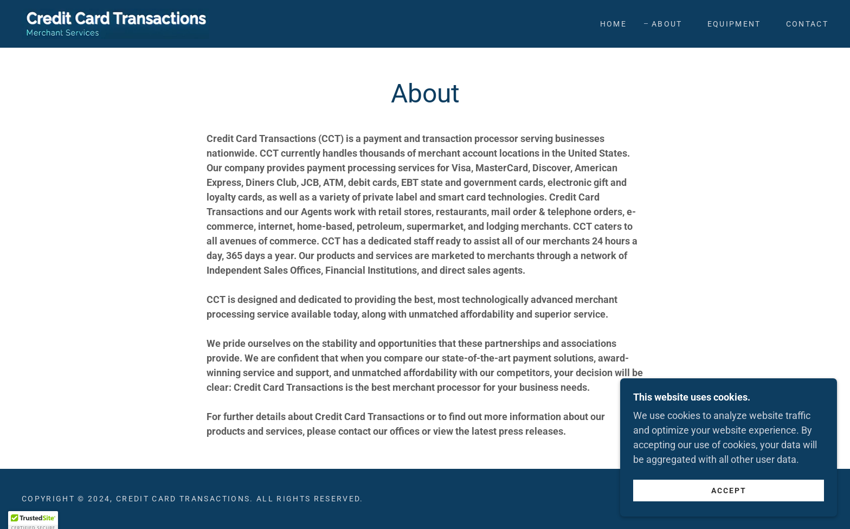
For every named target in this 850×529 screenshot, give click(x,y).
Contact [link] (807, 24)
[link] (115, 23)
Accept (728, 512)
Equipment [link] (734, 24)
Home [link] (613, 24)
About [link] (667, 24)
